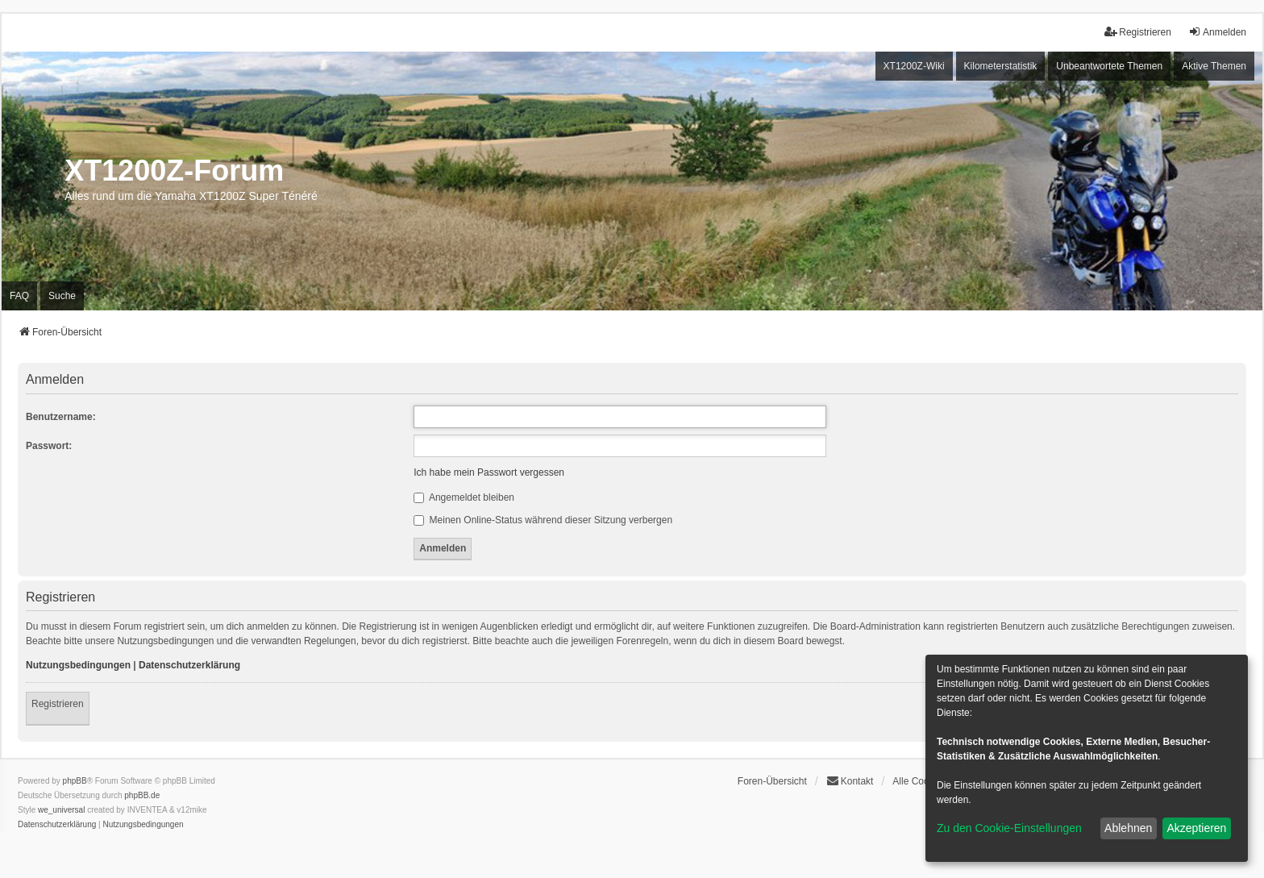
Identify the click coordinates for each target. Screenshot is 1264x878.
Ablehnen (1128, 828)
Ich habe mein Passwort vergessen (489, 472)
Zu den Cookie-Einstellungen (1009, 828)
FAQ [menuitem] (19, 296)
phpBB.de (142, 795)
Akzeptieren (1196, 828)
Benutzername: (61, 416)
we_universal (61, 809)
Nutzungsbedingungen (78, 665)
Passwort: (49, 445)
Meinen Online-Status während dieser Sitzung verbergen (543, 520)
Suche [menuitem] (62, 296)
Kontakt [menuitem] (850, 781)
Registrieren (57, 703)
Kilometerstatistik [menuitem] (1000, 66)
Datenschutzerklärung (189, 665)
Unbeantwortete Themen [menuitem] (1109, 66)
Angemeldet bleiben (464, 497)
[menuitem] (57, 825)
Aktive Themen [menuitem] (1214, 66)
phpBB (75, 780)
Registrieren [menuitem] (1137, 32)
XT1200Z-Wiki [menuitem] (914, 66)
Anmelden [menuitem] (1217, 32)
